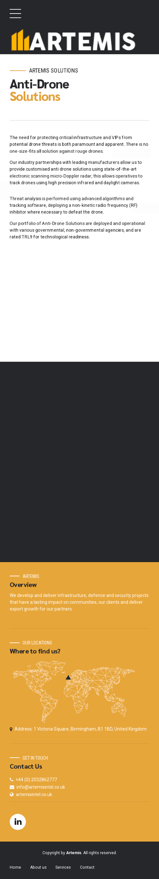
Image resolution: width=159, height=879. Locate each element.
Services (63, 867)
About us (38, 867)
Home (15, 867)
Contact (87, 867)
